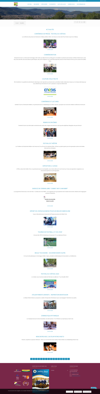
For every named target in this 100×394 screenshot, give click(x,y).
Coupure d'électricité (50, 79)
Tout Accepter (87, 391)
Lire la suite (50, 49)
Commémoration (50, 55)
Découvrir (44, 4)
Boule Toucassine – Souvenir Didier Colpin (50, 253)
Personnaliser (69, 391)
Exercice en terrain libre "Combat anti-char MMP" (50, 188)
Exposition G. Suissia (50, 166)
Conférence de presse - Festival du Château (50, 34)
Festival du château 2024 (50, 274)
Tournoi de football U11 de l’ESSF (50, 232)
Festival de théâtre (50, 143)
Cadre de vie (71, 4)
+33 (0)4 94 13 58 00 (82, 0)
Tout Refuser (78, 391)
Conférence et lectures (50, 101)
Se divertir (52, 4)
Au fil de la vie (62, 4)
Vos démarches (81, 4)
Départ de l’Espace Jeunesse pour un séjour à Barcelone (50, 211)
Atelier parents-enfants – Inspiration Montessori (50, 295)
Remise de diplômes (50, 122)
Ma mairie (36, 4)
